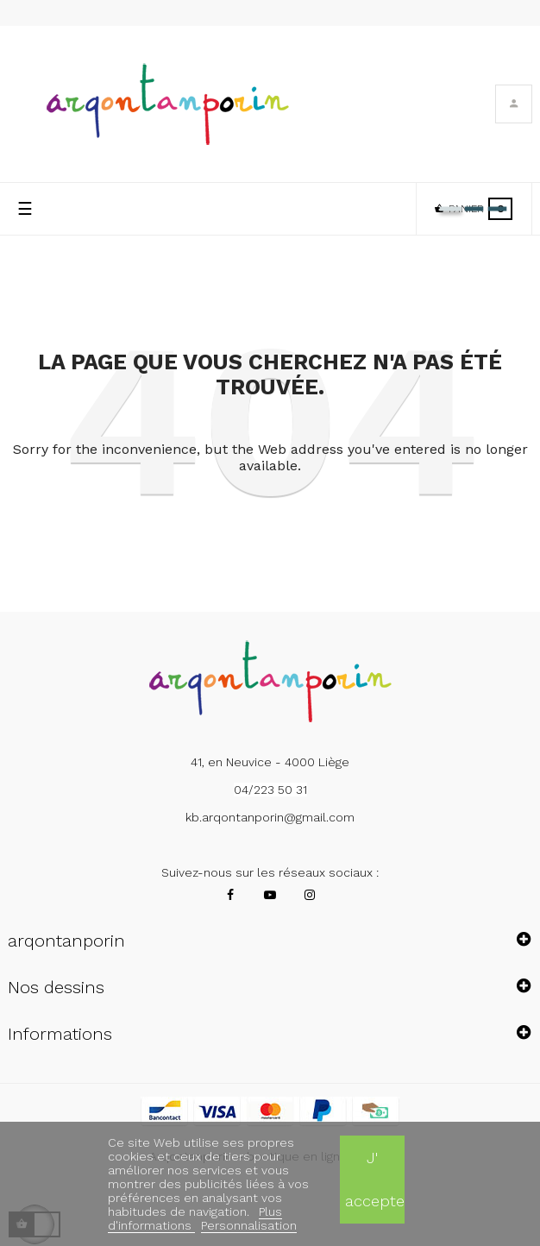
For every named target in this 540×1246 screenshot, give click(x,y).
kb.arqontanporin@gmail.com (270, 817)
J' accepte (375, 1179)
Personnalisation (249, 1225)
